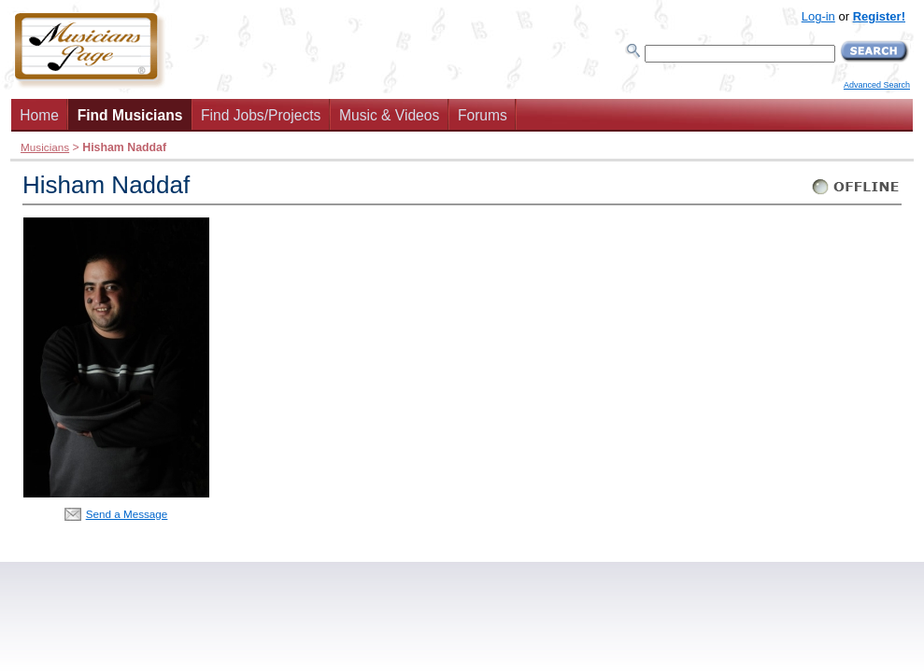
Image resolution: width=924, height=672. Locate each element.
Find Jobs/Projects (260, 115)
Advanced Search (877, 85)
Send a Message (127, 514)
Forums (482, 115)
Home (39, 115)
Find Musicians (130, 115)
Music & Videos (389, 115)
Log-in (818, 16)
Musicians (45, 147)
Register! (879, 16)
